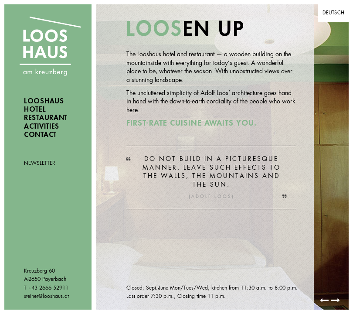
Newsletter (39, 163)
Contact (40, 134)
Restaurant (46, 117)
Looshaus (50, 47)
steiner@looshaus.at (46, 296)
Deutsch (333, 13)
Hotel (35, 109)
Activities (41, 126)
